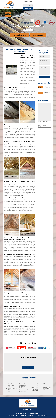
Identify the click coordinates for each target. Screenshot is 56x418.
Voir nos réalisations (19, 35)
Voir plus (28, 367)
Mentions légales (32, 415)
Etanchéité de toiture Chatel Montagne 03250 (12, 385)
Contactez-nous (42, 415)
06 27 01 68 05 (15, 16)
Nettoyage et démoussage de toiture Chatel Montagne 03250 (22, 385)
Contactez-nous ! (38, 35)
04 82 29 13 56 (15, 13)
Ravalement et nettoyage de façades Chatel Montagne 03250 (47, 388)
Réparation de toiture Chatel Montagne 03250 (12, 390)
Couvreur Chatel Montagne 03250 (34, 386)
